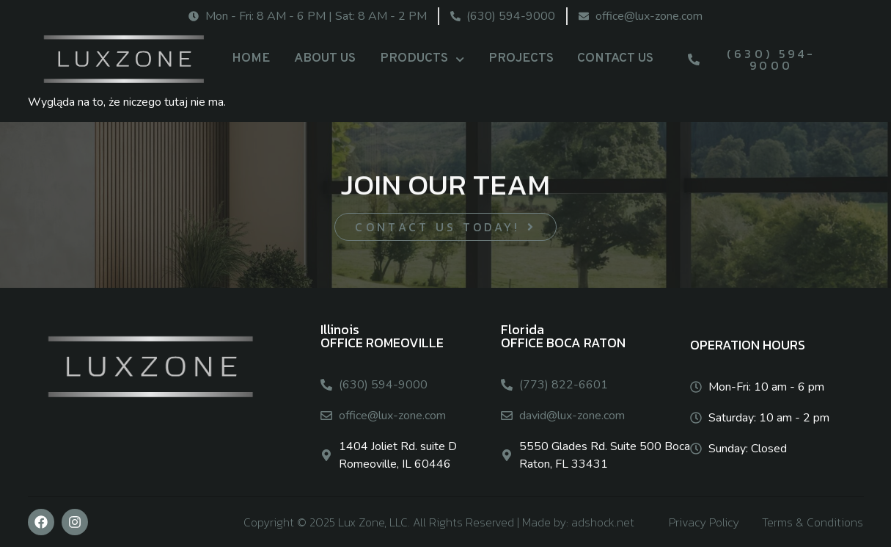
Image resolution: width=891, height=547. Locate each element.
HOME (251, 58)
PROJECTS (521, 58)
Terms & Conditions (812, 522)
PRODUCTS (422, 59)
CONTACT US (615, 58)
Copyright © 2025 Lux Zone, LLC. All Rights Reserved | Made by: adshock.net (438, 522)
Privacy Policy (704, 522)
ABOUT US (325, 58)
